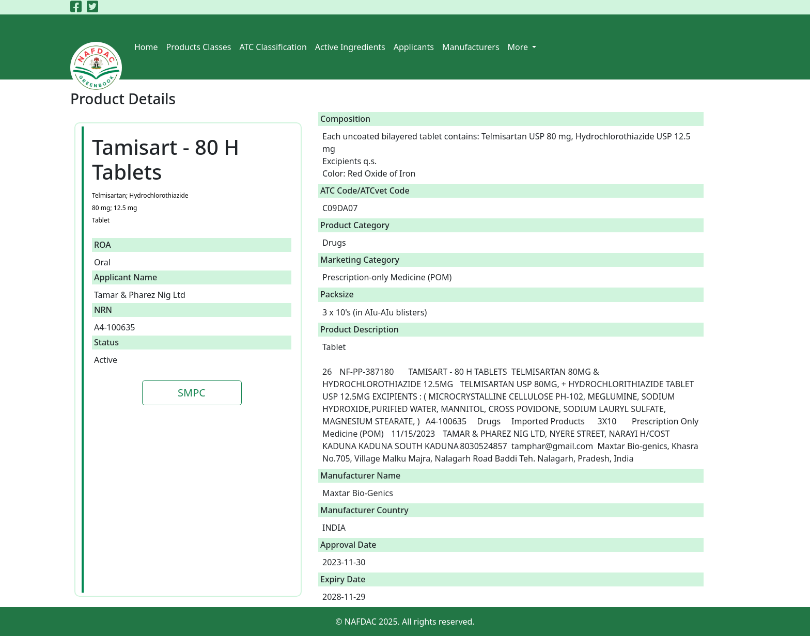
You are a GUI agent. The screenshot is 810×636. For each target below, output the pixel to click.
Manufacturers (471, 47)
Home (146, 47)
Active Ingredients (350, 47)
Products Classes (198, 47)
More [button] (519, 47)
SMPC (192, 393)
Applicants (414, 47)
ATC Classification (272, 47)
